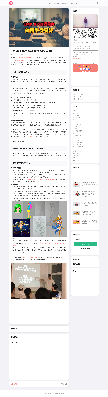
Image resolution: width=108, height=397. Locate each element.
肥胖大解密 (76, 97)
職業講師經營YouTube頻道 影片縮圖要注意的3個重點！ (90, 184)
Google (75, 120)
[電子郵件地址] (85, 239)
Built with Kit (85, 248)
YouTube (75, 133)
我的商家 (75, 149)
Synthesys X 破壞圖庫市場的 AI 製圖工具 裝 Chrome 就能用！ (89, 212)
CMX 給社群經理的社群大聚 (26, 58)
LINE (74, 126)
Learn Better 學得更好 (19, 60)
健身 (74, 138)
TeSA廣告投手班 (77, 131)
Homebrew (76, 122)
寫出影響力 (76, 142)
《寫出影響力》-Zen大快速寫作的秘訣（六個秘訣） (41, 179)
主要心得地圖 (64, 3)
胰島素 (30, 136)
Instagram (76, 124)
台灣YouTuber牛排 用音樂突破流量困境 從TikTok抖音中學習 (89, 221)
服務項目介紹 (77, 59)
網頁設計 (75, 155)
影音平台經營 (77, 146)
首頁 (50, 3)
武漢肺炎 (75, 151)
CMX (17, 54)
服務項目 (56, 3)
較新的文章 (14, 384)
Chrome (75, 113)
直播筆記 (75, 153)
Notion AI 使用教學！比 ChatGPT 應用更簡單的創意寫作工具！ (89, 203)
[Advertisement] (39, 313)
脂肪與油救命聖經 (78, 99)
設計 (74, 158)
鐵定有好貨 (74, 3)
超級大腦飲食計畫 (78, 94)
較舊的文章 (64, 384)
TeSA (74, 129)
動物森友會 (76, 140)
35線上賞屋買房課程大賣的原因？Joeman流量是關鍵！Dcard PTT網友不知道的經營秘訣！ (89, 193)
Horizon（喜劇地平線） (30, 257)
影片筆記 (75, 144)
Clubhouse (76, 115)
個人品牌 (75, 135)
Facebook (76, 117)
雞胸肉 (75, 160)
